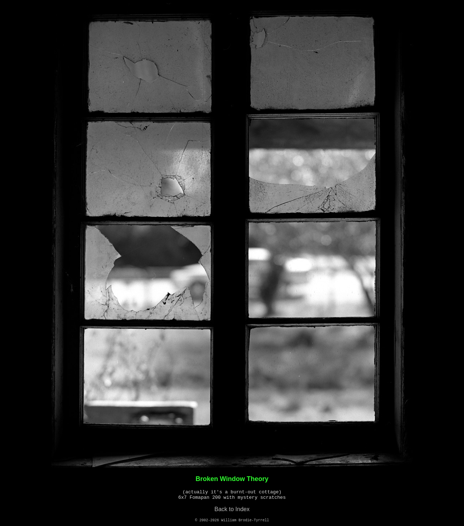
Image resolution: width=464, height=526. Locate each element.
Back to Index (232, 509)
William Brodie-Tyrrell (245, 520)
